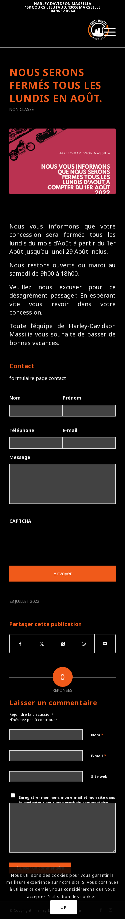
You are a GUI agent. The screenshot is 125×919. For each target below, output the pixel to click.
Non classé (21, 109)
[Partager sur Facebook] (20, 643)
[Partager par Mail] (105, 643)
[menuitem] (106, 31)
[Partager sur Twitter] (41, 643)
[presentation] (60, 541)
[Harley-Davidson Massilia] (48, 29)
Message (19, 457)
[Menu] (106, 31)
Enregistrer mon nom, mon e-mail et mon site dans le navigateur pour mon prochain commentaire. (67, 800)
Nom (15, 398)
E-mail (70, 430)
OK (63, 907)
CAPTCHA (20, 521)
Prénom (72, 398)
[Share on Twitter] (62, 643)
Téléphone (21, 430)
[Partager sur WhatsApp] (83, 643)
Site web (99, 776)
